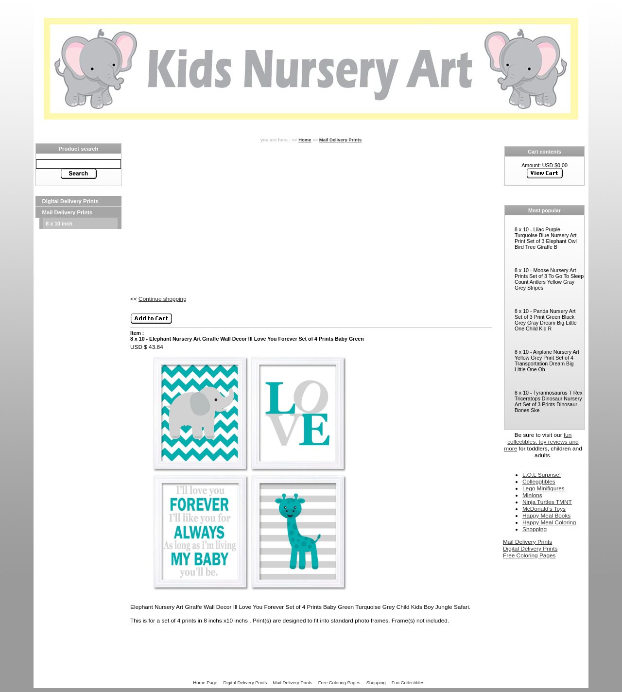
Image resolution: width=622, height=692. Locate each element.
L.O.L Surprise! (541, 474)
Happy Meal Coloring (549, 522)
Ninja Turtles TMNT (547, 502)
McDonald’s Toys (544, 508)
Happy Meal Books (546, 515)
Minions (532, 495)
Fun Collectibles (408, 682)
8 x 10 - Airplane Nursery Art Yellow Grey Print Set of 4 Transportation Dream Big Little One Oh (547, 360)
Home (304, 139)
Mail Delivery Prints (67, 212)
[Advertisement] (78, 375)
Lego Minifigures (543, 488)
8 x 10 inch (59, 223)
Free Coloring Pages (529, 555)
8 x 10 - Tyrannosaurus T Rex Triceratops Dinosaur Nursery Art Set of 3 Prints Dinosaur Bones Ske (549, 401)
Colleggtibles (538, 481)
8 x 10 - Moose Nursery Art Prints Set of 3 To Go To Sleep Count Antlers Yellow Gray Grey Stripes (549, 279)
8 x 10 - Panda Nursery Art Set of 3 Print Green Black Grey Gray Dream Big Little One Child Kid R (546, 319)
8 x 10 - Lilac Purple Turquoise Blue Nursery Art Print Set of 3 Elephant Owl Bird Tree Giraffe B (546, 238)
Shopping (534, 529)
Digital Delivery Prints (70, 201)
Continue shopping (162, 298)
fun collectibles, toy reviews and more (541, 442)
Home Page (205, 682)
